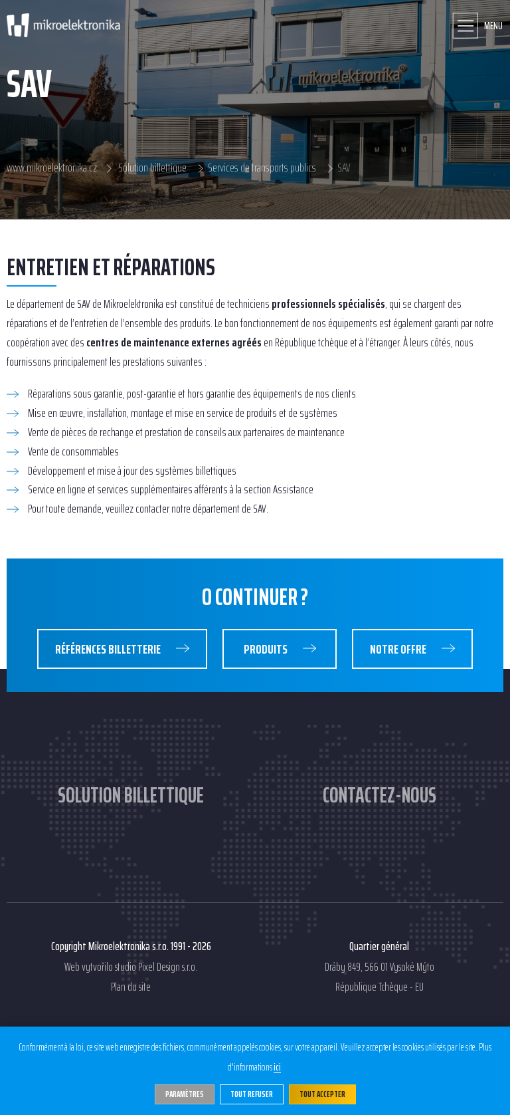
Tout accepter (322, 1094)
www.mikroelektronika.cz (52, 168)
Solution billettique (153, 168)
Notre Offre (399, 649)
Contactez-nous (379, 795)
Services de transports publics (262, 168)
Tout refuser (251, 1094)
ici (277, 1067)
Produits (267, 649)
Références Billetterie (109, 649)
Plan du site (131, 987)
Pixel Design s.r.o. (167, 967)
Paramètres (184, 1094)
